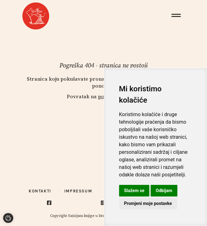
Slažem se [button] (134, 190)
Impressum (78, 191)
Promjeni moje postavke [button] (148, 203)
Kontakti (40, 191)
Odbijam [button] (164, 190)
